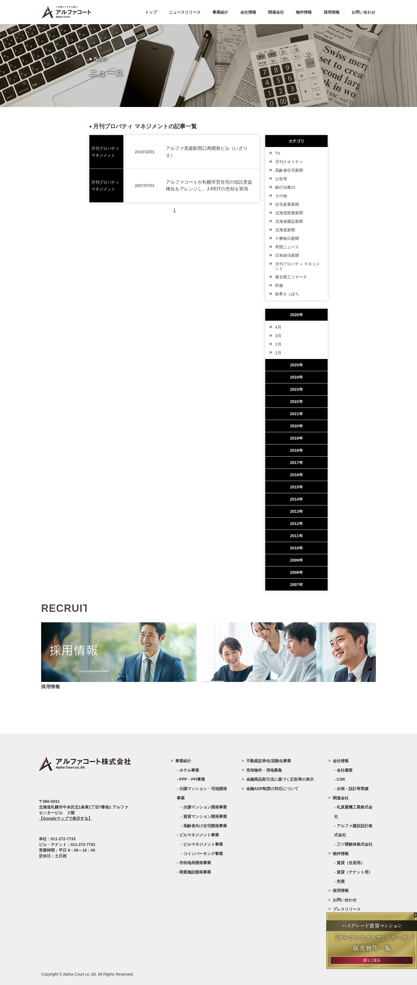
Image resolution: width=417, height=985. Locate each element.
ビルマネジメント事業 (203, 844)
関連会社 (276, 12)
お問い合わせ (363, 12)
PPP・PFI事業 (192, 779)
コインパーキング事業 (203, 853)
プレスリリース (347, 909)
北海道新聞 (285, 230)
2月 (278, 344)
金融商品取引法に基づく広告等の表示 (280, 779)
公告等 (281, 179)
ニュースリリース (185, 12)
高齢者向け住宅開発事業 (205, 826)
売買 (341, 881)
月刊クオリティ (289, 161)
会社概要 (345, 770)
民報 (279, 285)
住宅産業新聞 (287, 204)
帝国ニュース (287, 247)
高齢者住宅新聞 (289, 170)
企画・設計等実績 (352, 788)
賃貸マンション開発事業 (205, 816)
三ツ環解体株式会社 (354, 844)
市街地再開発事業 (195, 862)
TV (277, 153)
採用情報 (332, 12)
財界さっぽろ (287, 294)
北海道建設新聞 (289, 221)
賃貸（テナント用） (354, 872)
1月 (278, 352)
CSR (341, 779)
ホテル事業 (189, 770)
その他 (281, 196)
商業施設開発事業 (195, 872)
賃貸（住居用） (351, 862)
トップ (151, 12)
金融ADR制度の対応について (272, 788)
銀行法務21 (285, 187)
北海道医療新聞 (289, 213)
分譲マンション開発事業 (205, 807)
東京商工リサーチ (291, 277)
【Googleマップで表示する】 (65, 818)
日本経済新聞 (287, 255)
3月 (278, 335)
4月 (278, 327)
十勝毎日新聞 (287, 238)
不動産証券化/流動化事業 (268, 761)
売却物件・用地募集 (264, 770)
